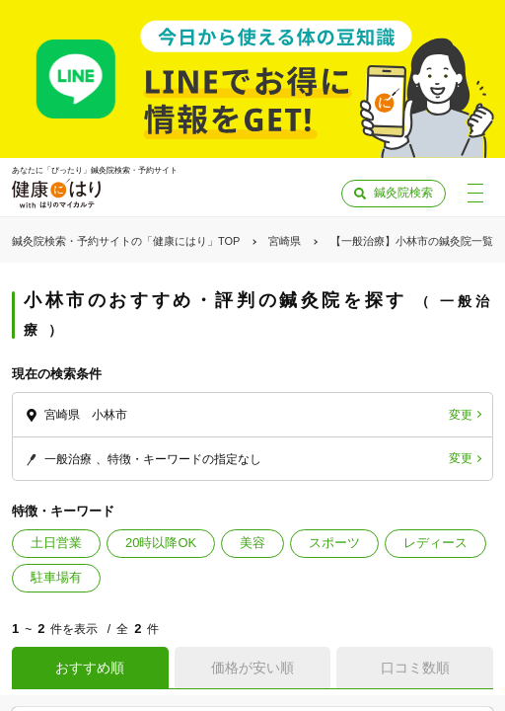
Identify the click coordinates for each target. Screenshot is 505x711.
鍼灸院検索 (403, 192)
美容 (252, 542)
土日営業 (56, 542)
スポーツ (334, 542)
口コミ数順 (415, 667)
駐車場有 (56, 577)
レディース (435, 542)
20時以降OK (160, 542)
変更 (460, 415)
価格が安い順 (252, 667)
